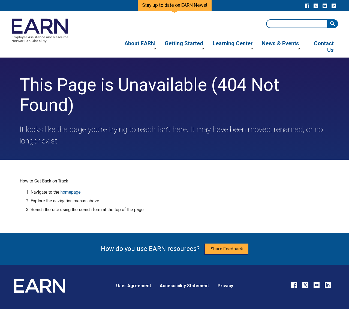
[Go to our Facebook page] (307, 5)
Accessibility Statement (184, 285)
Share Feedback (226, 248)
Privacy (225, 285)
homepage (71, 192)
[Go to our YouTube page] (325, 5)
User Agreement (133, 285)
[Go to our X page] (316, 5)
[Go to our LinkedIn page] (334, 5)
